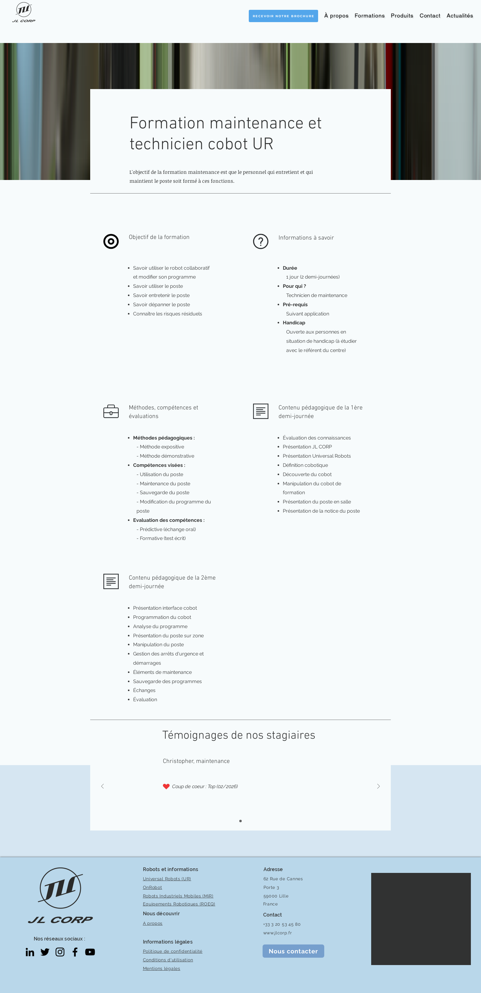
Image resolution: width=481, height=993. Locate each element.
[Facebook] (75, 952)
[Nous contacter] (293, 951)
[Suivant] (378, 787)
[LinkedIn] (30, 952)
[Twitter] (45, 952)
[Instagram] (60, 952)
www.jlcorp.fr (277, 932)
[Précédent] (102, 787)
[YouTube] (90, 952)
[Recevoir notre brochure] (283, 16)
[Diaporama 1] (240, 821)
